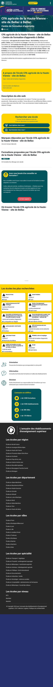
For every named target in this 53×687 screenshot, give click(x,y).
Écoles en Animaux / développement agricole (19, 567)
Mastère (8, 601)
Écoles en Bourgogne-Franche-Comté (17, 468)
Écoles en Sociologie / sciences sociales (17, 579)
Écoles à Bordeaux (11, 538)
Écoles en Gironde (11, 491)
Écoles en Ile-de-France (12, 444)
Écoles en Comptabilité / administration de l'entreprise (22, 582)
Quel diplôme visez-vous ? (15, 125)
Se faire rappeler (24, 199)
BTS (7, 595)
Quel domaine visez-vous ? (15, 130)
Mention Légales (23, 608)
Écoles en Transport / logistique (15, 558)
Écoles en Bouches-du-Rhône (14, 485)
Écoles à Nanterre (11, 544)
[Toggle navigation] (50, 3)
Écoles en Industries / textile (14, 576)
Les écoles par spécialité (19, 553)
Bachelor (8, 598)
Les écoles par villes (16, 515)
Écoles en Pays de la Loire (13, 459)
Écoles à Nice (10, 547)
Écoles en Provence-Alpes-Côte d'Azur (17, 453)
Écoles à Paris (10, 520)
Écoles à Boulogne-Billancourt (15, 523)
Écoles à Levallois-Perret (13, 532)
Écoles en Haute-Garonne (13, 488)
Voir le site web (7, 88)
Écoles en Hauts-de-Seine (13, 509)
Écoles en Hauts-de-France (14, 450)
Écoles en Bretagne (11, 471)
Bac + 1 (5, 159)
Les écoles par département (20, 477)
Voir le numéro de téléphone (11, 86)
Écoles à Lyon (10, 526)
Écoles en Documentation (13, 573)
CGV (16, 608)
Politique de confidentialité (37, 608)
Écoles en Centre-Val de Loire (14, 462)
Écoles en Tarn (10, 506)
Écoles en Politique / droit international (17, 570)
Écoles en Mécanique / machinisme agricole (19, 564)
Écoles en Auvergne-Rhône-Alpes (15, 447)
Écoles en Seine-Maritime (13, 503)
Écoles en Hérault (11, 494)
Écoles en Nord (10, 500)
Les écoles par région (17, 439)
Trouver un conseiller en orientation (33, 3)
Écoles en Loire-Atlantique (13, 497)
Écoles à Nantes (10, 541)
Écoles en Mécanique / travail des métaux (18, 585)
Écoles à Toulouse (11, 535)
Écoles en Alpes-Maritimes (13, 482)
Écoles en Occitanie (11, 456)
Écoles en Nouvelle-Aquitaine (14, 465)
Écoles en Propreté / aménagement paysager (19, 561)
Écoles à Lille (9, 529)
